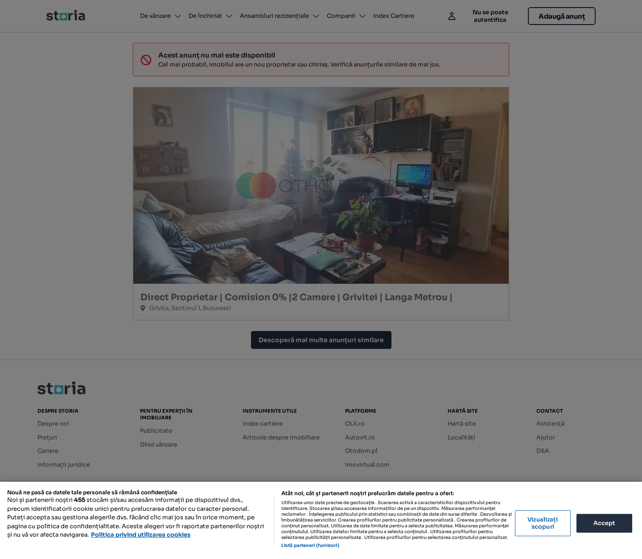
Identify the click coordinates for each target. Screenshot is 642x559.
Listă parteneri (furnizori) (310, 545)
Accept (604, 523)
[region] (321, 520)
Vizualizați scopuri (542, 523)
